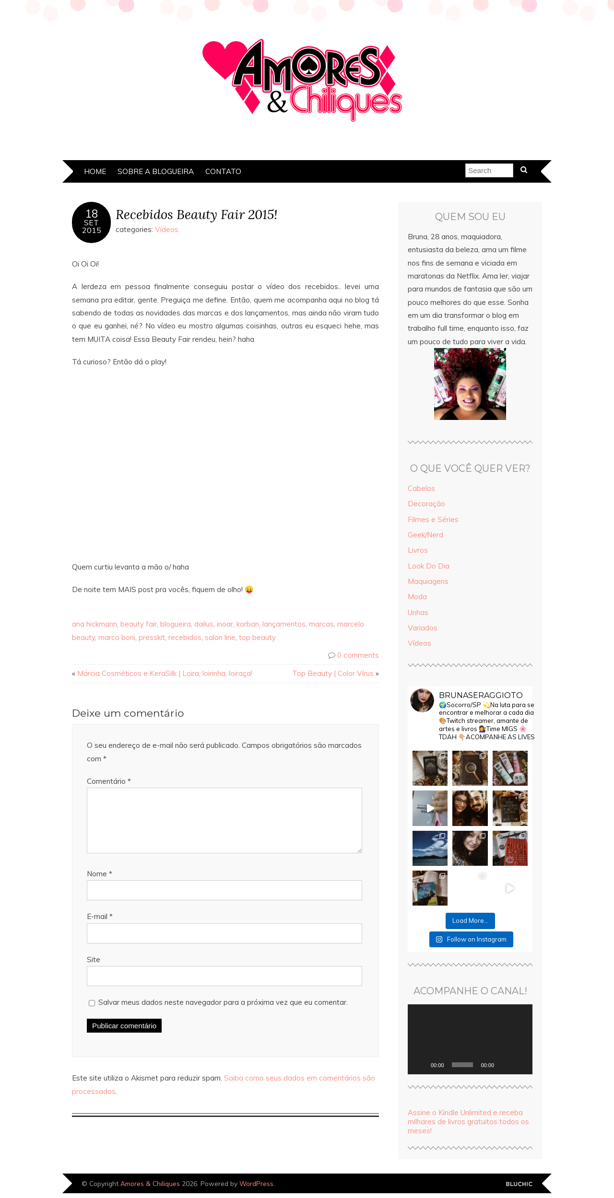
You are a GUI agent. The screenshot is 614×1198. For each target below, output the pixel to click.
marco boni (116, 637)
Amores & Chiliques (150, 1183)
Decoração (426, 503)
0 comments (358, 655)
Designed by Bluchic (519, 1184)
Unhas (418, 612)
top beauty (257, 637)
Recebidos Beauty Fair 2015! (196, 214)
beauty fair (138, 623)
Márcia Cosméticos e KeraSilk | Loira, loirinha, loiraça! (164, 673)
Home (95, 171)
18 (91, 214)
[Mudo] (504, 1065)
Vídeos (166, 229)
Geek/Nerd (425, 534)
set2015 (91, 226)
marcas (321, 623)
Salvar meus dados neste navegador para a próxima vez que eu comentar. (223, 1013)
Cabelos (421, 488)
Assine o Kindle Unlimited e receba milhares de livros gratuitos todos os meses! (468, 1121)
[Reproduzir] (420, 1065)
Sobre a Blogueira (156, 171)
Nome (99, 885)
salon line (220, 637)
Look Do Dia (428, 565)
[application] (470, 1039)
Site (93, 971)
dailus (203, 623)
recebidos (184, 637)
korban (247, 623)
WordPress (256, 1183)
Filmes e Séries (433, 519)
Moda (417, 596)
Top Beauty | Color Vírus (333, 673)
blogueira (175, 623)
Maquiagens (428, 581)
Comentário (109, 781)
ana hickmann (94, 623)
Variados (422, 627)
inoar (225, 623)
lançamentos (284, 623)
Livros (418, 550)
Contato (223, 171)
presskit (152, 637)
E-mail (100, 927)
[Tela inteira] (520, 1065)
